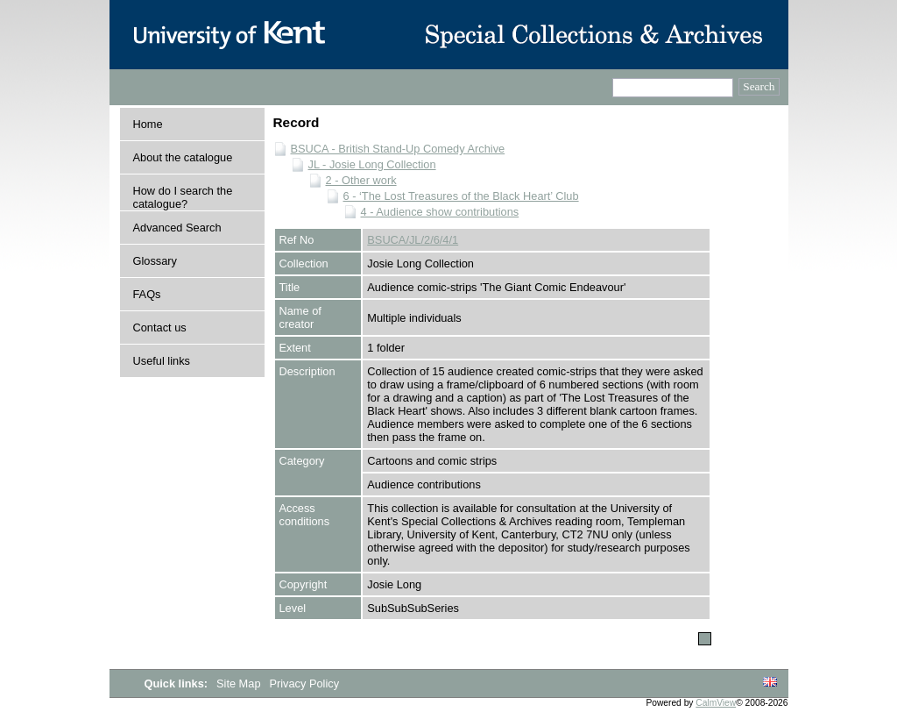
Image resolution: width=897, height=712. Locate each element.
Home (148, 124)
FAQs (147, 294)
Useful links (161, 360)
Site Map (240, 683)
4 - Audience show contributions (440, 211)
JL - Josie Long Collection (372, 164)
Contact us (160, 327)
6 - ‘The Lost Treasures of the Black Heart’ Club (461, 196)
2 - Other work (361, 180)
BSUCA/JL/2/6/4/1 (412, 239)
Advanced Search (177, 227)
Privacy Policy (304, 683)
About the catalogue (183, 157)
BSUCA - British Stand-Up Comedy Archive (398, 148)
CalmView (716, 703)
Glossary (155, 260)
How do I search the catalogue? (183, 197)
